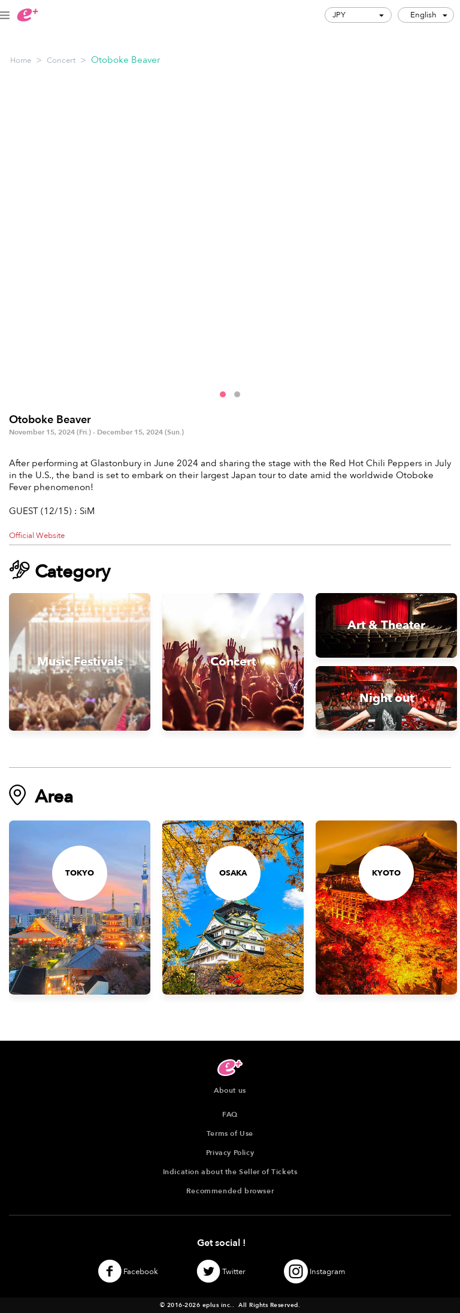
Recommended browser (230, 1191)
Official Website (37, 535)
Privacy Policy (230, 1152)
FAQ (230, 1114)
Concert (61, 60)
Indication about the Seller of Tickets (230, 1172)
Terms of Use (230, 1133)
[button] (223, 394)
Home (20, 60)
